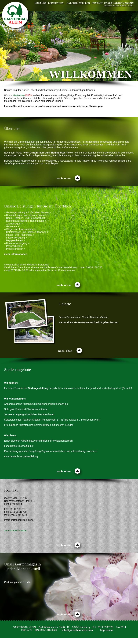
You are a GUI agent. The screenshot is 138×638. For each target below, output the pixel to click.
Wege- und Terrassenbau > (21, 229)
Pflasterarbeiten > (15, 248)
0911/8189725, (18, 509)
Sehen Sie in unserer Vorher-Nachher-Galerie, (84, 317)
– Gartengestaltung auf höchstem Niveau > (27, 212)
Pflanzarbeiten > (15, 246)
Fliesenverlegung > (16, 237)
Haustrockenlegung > (17, 243)
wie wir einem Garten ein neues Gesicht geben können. (89, 322)
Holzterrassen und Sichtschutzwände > (27, 232)
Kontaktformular (66, 270)
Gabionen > (12, 226)
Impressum (106, 630)
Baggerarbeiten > (15, 240)
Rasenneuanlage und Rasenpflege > (26, 220)
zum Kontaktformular (15, 530)
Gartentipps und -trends (17, 582)
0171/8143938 (19, 514)
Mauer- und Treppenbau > (20, 234)
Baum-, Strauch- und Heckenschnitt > (26, 218)
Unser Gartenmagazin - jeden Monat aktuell (22, 566)
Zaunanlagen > (14, 223)
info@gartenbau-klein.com (77, 630)
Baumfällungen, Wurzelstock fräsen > (26, 215)
